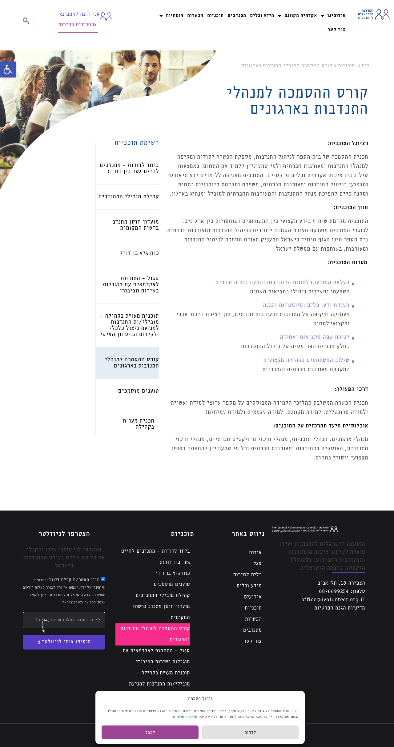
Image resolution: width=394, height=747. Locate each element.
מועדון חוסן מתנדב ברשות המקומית (161, 612)
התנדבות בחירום (77, 24)
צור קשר (336, 29)
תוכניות (215, 15)
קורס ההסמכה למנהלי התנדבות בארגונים (155, 634)
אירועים (253, 597)
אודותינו (333, 16)
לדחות (250, 732)
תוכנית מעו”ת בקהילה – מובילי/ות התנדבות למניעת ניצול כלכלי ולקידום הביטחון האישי (157, 689)
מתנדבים (236, 15)
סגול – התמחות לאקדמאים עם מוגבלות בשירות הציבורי (131, 285)
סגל (257, 563)
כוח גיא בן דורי (139, 253)
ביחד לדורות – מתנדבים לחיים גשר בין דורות (155, 557)
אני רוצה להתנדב (80, 14)
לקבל (150, 732)
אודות (255, 552)
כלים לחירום (247, 575)
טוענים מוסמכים (138, 391)
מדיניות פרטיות (185, 716)
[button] (8, 69)
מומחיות (171, 16)
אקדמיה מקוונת (297, 16)
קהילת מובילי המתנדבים (128, 197)
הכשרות (195, 15)
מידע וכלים (262, 15)
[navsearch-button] (28, 22)
